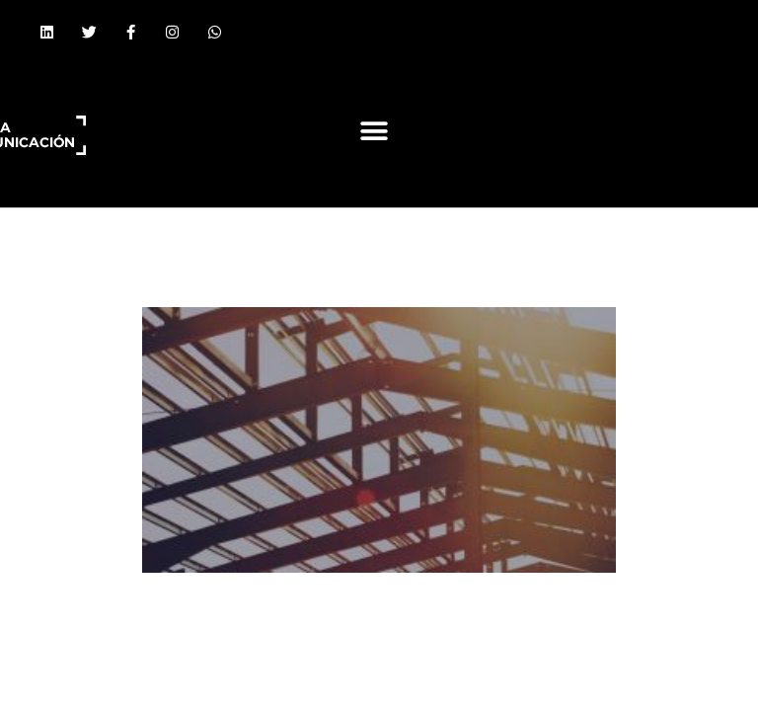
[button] (373, 131)
